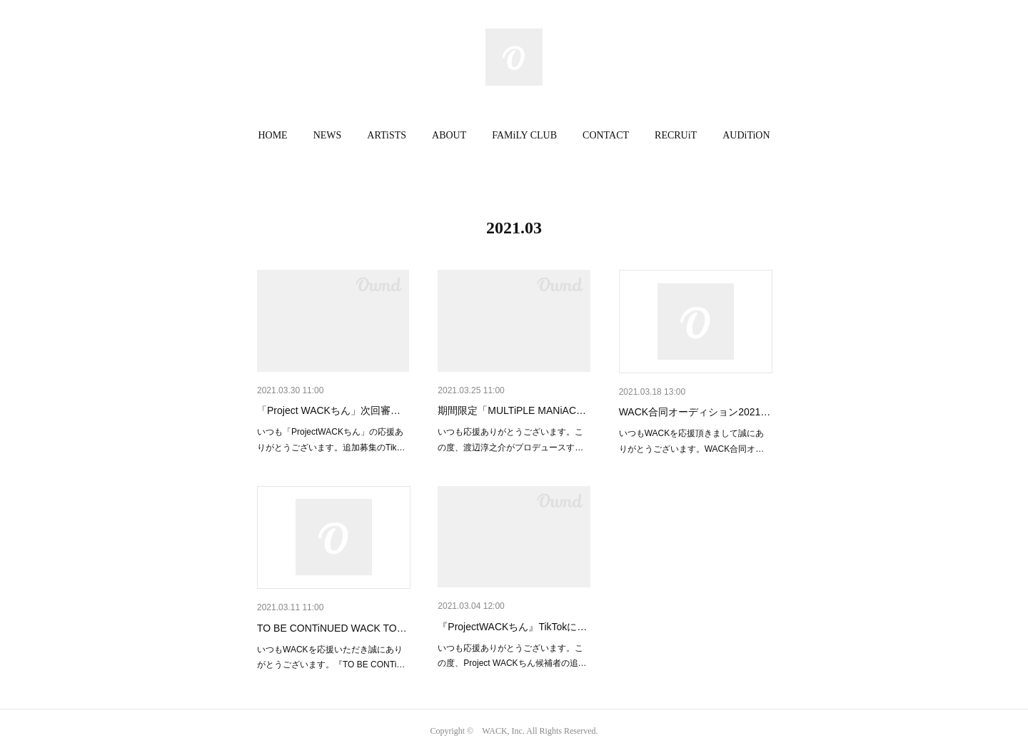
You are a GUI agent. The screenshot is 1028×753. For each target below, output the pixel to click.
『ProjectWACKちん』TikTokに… (512, 626)
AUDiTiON (746, 135)
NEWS (327, 135)
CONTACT (606, 135)
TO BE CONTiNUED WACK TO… (332, 628)
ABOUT (449, 135)
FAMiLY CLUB (524, 135)
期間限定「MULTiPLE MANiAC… (512, 410)
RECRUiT (676, 135)
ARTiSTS (386, 135)
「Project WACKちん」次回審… (328, 410)
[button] (272, 135)
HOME (272, 135)
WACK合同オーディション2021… (695, 412)
